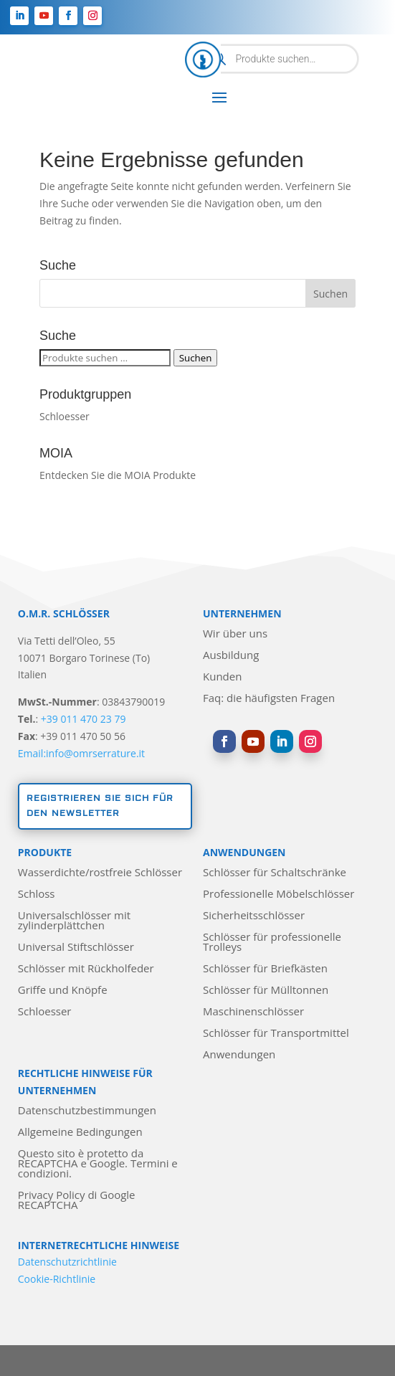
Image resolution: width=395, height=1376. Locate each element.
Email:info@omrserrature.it (81, 753)
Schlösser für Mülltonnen (265, 990)
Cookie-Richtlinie (56, 1279)
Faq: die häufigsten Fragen (269, 699)
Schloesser (64, 416)
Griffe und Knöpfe (63, 990)
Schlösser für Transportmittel (276, 1034)
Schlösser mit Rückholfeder (86, 969)
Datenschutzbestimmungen (87, 1111)
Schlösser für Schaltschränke (274, 873)
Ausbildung (231, 656)
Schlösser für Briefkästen (265, 969)
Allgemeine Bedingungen (80, 1132)
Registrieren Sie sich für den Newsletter (100, 805)
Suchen (195, 357)
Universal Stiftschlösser (76, 947)
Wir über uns (235, 634)
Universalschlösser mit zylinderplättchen (74, 921)
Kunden (222, 677)
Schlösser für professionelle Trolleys (272, 942)
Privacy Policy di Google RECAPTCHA (76, 1201)
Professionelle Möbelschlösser (278, 894)
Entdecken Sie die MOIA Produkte (117, 475)
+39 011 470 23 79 (83, 719)
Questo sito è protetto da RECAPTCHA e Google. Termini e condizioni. (98, 1164)
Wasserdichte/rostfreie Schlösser (100, 873)
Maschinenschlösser (253, 1012)
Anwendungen (239, 1055)
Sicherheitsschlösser (254, 916)
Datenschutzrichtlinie (67, 1261)
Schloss (36, 894)
